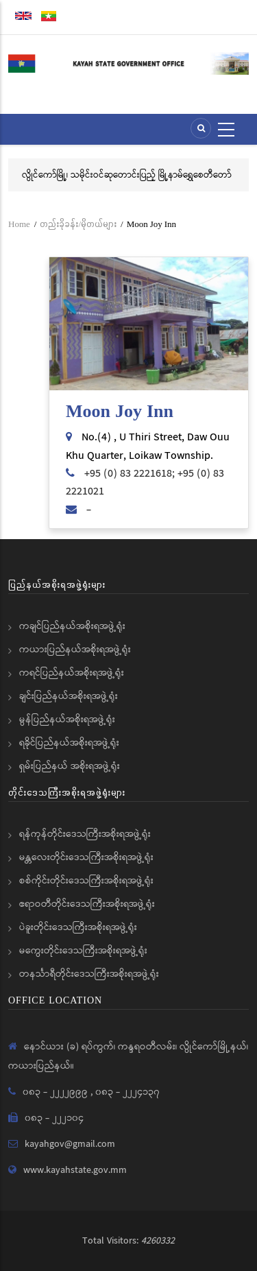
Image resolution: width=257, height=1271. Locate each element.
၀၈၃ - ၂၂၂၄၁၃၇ (127, 1092)
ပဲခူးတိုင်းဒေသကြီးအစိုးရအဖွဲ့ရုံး (78, 927)
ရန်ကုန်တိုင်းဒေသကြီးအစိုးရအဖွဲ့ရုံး (85, 834)
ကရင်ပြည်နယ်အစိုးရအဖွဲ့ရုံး (71, 672)
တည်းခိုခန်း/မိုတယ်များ (78, 224)
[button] (149, 323)
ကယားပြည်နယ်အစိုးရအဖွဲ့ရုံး (75, 649)
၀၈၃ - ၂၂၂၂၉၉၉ (56, 1092)
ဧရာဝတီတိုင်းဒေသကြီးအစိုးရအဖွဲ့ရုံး (87, 904)
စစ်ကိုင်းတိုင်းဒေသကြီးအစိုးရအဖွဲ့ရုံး (86, 880)
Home (19, 224)
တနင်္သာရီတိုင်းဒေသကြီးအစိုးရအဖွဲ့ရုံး (89, 974)
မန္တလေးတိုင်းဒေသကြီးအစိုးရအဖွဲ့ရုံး (86, 857)
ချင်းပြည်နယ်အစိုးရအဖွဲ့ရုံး (68, 696)
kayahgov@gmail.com (70, 1144)
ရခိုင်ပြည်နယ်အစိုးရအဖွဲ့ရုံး (69, 742)
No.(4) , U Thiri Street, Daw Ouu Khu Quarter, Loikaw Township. (148, 446)
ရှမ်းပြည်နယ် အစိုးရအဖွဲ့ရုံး (69, 766)
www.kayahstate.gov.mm (75, 1170)
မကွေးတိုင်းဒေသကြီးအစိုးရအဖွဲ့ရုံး (83, 950)
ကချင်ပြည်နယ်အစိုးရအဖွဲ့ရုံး (72, 626)
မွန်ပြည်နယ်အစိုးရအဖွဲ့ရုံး (67, 719)
